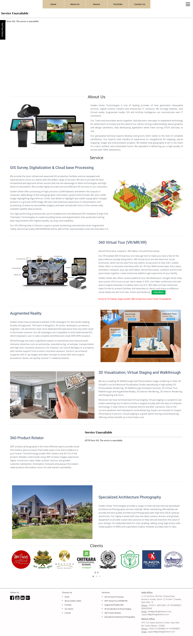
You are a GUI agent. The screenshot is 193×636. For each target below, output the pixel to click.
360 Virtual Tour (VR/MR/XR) (123, 242)
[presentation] (95, 572)
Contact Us (139, 4)
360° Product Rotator (112, 613)
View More (158, 292)
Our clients (69, 609)
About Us (74, 4)
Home (53, 4)
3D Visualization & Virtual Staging (117, 609)
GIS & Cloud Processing (113, 597)
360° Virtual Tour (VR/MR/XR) (115, 601)
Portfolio (118, 4)
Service (96, 4)
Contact (68, 613)
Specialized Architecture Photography (119, 617)
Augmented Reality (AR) (113, 605)
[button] (93, 576)
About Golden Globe (73, 601)
